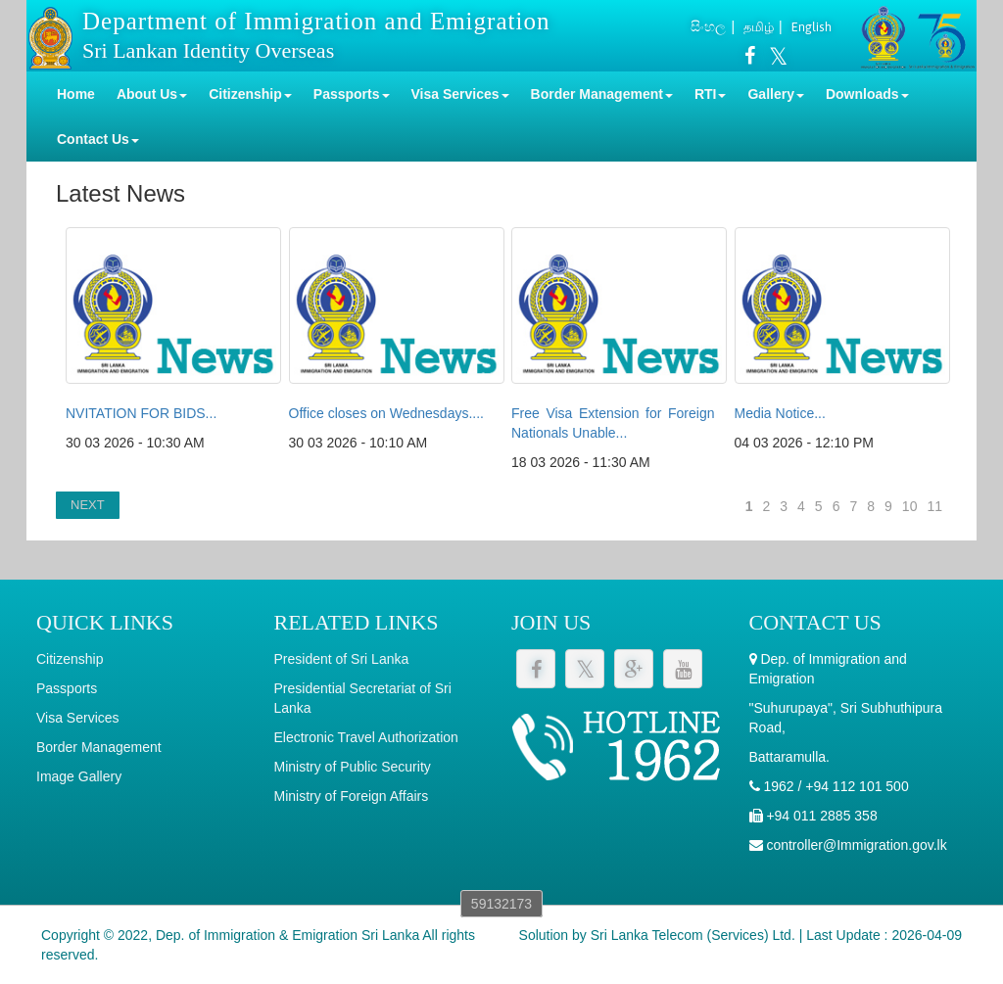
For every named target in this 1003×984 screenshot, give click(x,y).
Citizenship (69, 659)
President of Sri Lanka (341, 659)
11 (934, 506)
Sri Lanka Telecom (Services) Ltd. (693, 935)
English (811, 27)
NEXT (88, 504)
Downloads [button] (867, 94)
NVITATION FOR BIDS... (141, 413)
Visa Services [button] (460, 94)
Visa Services (77, 718)
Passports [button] (351, 94)
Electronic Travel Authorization (366, 737)
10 (910, 506)
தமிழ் (758, 27)
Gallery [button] (775, 94)
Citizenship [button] (250, 94)
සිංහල (708, 26)
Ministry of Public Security (352, 766)
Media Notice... (780, 413)
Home (76, 94)
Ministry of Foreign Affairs (351, 796)
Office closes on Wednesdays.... (386, 413)
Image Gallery (78, 776)
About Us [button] (152, 94)
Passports (66, 688)
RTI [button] (710, 94)
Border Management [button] (602, 94)
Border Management (99, 747)
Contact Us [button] (98, 139)
